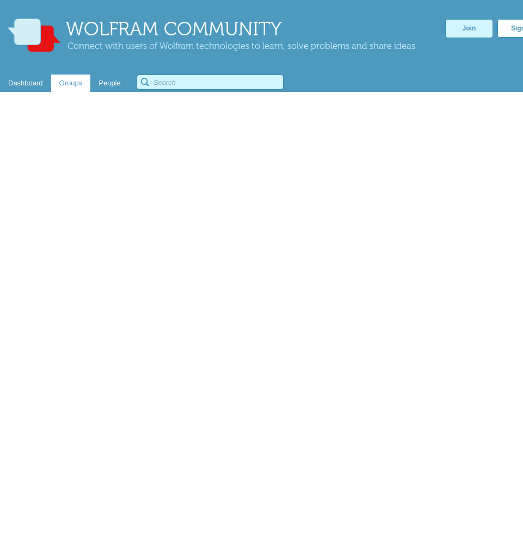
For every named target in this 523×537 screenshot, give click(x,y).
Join (469, 28)
